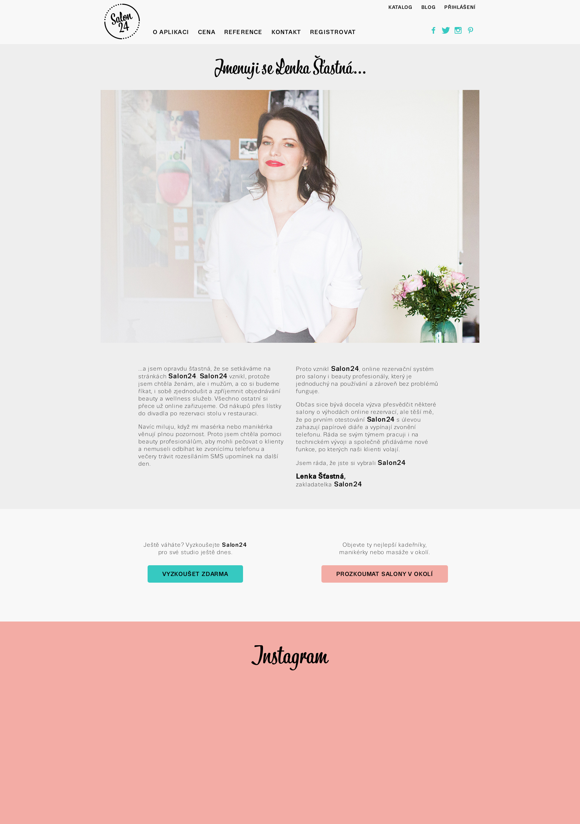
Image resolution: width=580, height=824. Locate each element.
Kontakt (286, 32)
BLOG (428, 7)
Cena (206, 32)
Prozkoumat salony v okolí (384, 574)
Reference (243, 32)
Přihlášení (460, 7)
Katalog (400, 7)
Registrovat (333, 32)
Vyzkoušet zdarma (195, 574)
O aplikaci (171, 32)
